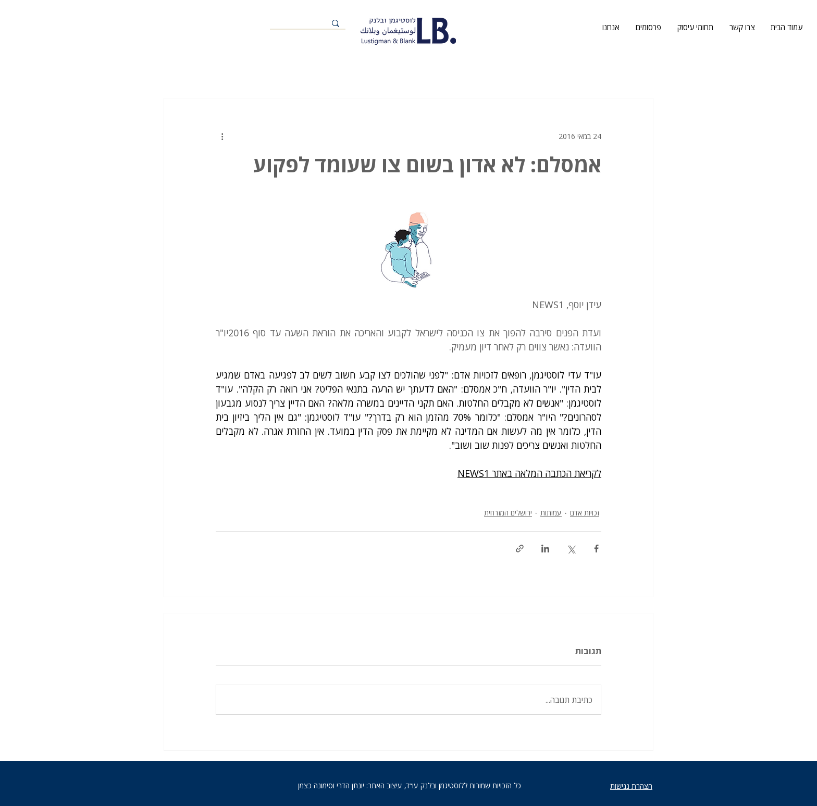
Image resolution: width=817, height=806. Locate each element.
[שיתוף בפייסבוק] (596, 548)
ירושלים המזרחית (508, 513)
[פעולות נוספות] (222, 136)
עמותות (551, 513)
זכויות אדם (584, 513)
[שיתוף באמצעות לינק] (520, 548)
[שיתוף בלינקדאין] (545, 548)
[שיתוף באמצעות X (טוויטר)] (571, 548)
